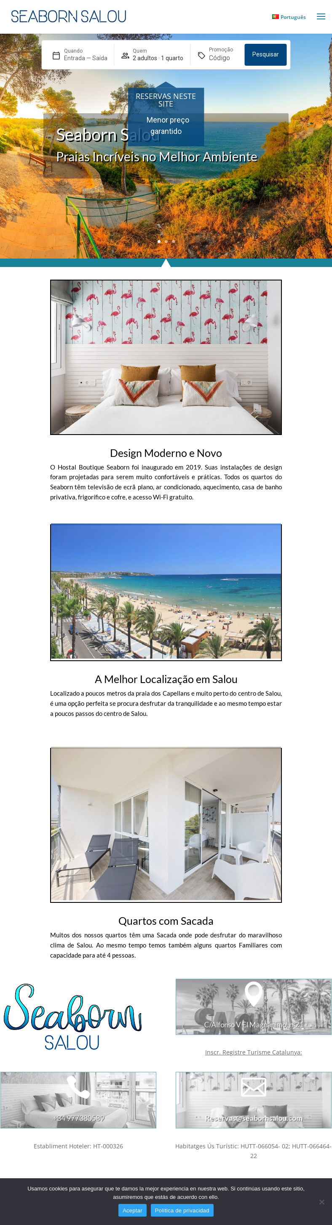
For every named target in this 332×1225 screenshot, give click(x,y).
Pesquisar (265, 54)
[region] (166, 125)
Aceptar (132, 1210)
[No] (321, 1202)
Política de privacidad (182, 1210)
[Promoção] (223, 58)
